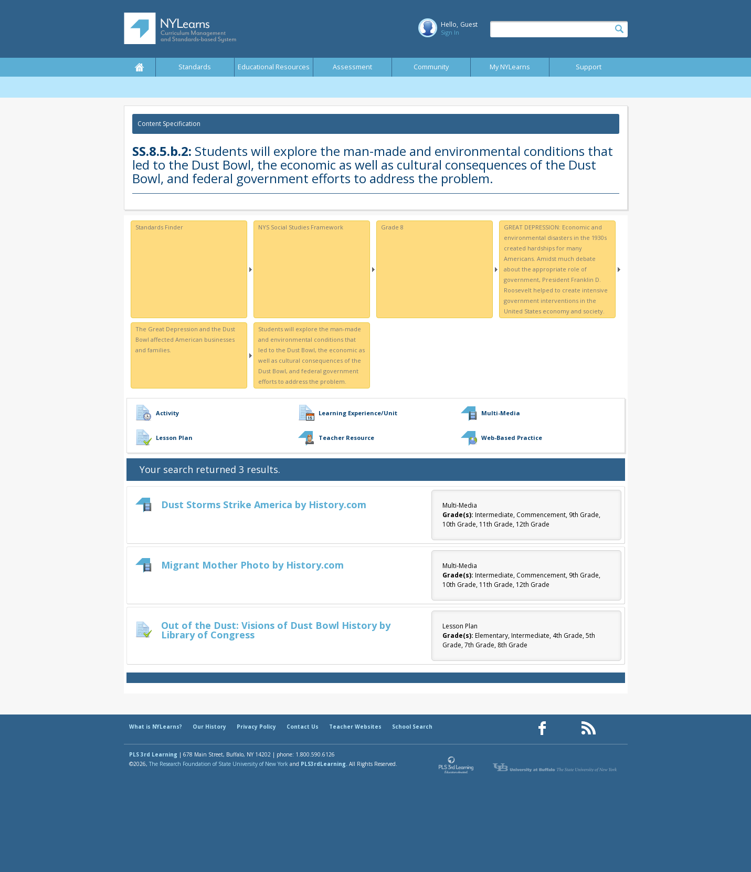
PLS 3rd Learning (153, 754)
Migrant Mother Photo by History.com (252, 565)
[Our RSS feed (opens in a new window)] (588, 728)
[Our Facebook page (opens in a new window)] (542, 728)
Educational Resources (274, 66)
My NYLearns (510, 66)
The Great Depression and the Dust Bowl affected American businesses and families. (185, 339)
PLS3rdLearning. (324, 764)
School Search (412, 726)
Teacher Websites (355, 726)
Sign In (450, 32)
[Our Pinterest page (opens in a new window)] (565, 728)
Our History (209, 726)
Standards (194, 66)
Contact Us (303, 726)
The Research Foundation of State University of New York (218, 764)
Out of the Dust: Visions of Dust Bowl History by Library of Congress (275, 630)
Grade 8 (392, 227)
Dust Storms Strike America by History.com (263, 504)
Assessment (352, 66)
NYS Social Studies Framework (300, 227)
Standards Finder (159, 227)
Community (431, 66)
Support (588, 66)
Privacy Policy (256, 726)
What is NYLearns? (155, 726)
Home (139, 67)
